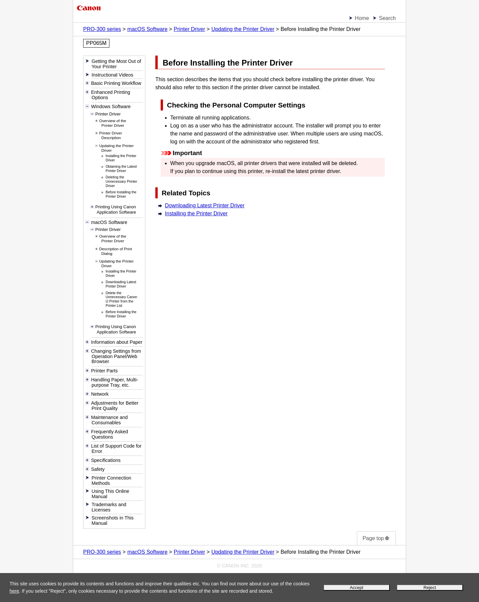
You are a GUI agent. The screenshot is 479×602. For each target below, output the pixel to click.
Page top (376, 538)
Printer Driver (189, 29)
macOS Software (147, 29)
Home (362, 18)
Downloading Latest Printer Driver (204, 205)
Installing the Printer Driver (196, 213)
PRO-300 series (102, 29)
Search (387, 18)
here (14, 591)
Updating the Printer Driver (242, 29)
